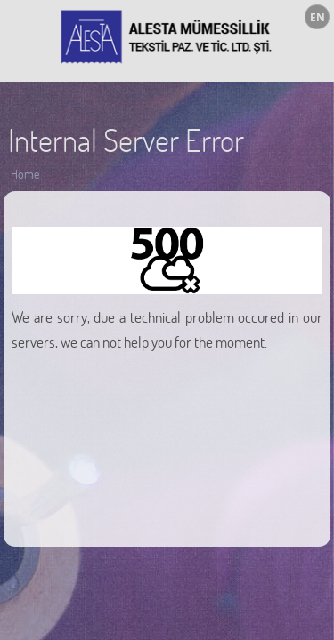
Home (25, 173)
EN (317, 17)
